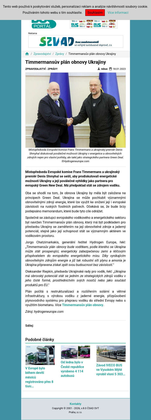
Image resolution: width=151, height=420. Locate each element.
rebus (102, 68)
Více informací (118, 13)
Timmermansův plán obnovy (82, 305)
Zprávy (59, 54)
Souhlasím (95, 13)
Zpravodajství (42, 54)
